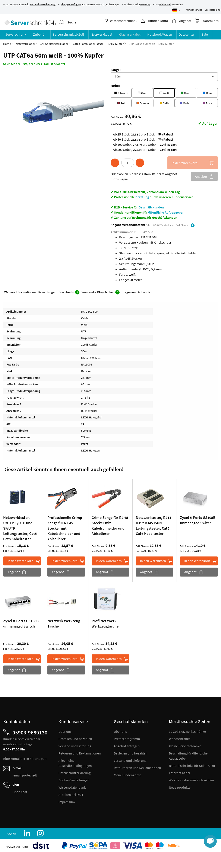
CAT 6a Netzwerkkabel (54, 42)
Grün (185, 91)
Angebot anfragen (127, 744)
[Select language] (176, 10)
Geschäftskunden (151, 206)
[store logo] (31, 21)
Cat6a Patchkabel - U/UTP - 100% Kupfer (98, 42)
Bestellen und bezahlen (75, 737)
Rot (121, 101)
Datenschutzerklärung (75, 771)
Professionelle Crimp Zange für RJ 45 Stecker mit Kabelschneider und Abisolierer (64, 527)
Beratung (142, 195)
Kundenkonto (160, 21)
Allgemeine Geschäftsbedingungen (75, 761)
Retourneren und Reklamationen (137, 766)
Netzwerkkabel (25, 42)
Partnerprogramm (127, 737)
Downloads (69, 291)
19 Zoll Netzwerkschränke (187, 730)
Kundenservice (194, 9)
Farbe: (115, 84)
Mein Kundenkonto (127, 773)
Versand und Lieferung (75, 744)
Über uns (65, 730)
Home (7, 42)
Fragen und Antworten (137, 291)
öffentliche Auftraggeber (166, 211)
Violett (186, 101)
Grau (142, 91)
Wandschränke (179, 737)
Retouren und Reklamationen (80, 752)
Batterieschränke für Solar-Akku (192, 764)
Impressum (67, 800)
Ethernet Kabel (179, 771)
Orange (142, 101)
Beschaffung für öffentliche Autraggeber (188, 754)
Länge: (116, 68)
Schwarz (121, 91)
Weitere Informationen (20, 291)
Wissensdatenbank (123, 21)
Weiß (164, 91)
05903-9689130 (29, 731)
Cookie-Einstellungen (74, 778)
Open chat (19, 790)
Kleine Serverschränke (185, 744)
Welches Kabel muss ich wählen (191, 778)
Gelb (164, 101)
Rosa (207, 101)
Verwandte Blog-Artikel (101, 291)
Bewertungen (47, 291)
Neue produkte (179, 786)
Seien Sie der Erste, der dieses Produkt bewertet (34, 62)
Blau (207, 91)
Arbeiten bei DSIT (71, 793)
